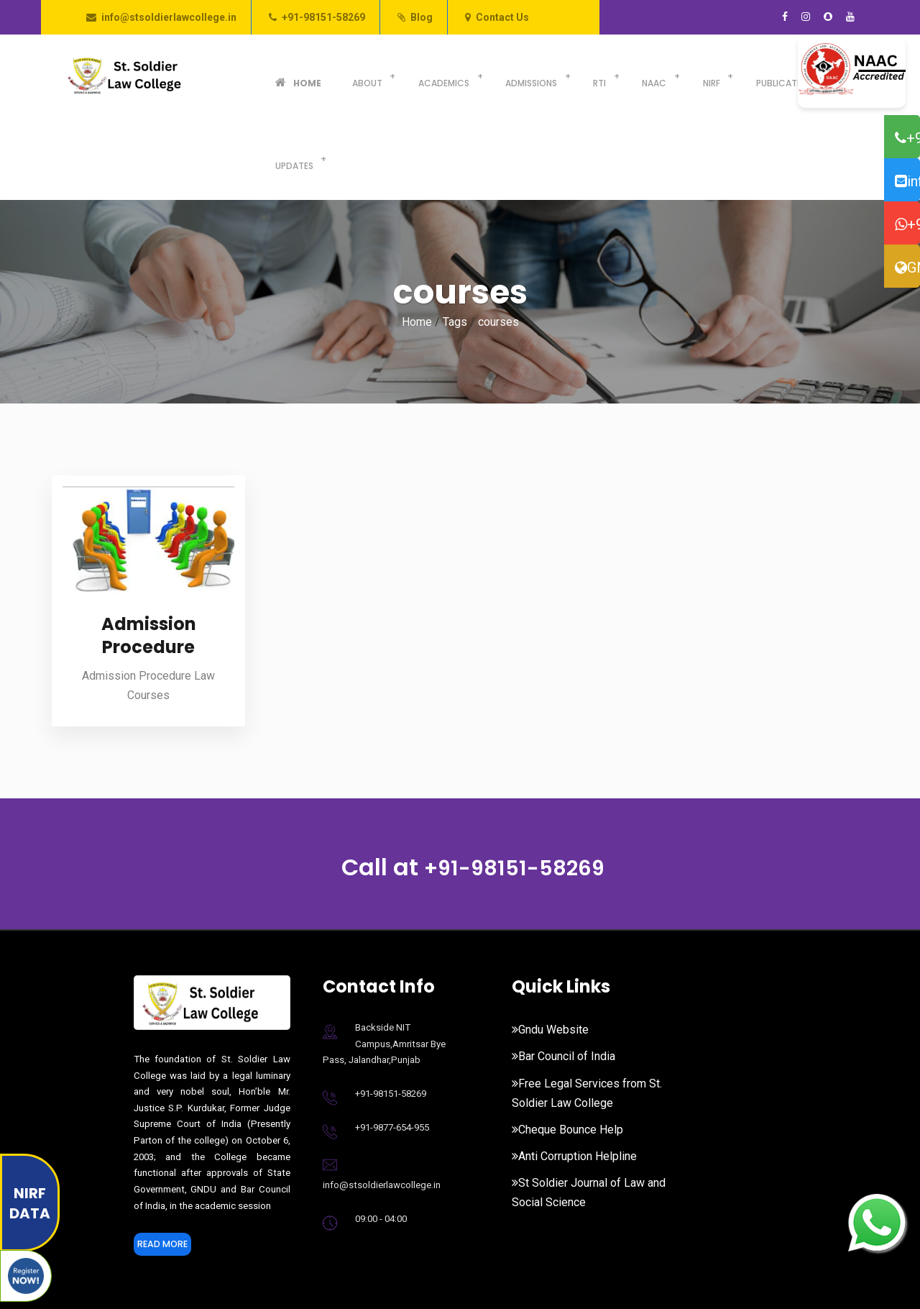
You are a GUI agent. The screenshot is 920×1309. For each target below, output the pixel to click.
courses (498, 239)
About (342, 76)
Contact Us (502, 17)
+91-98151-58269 (323, 17)
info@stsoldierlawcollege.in (168, 17)
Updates (781, 76)
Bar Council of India (563, 973)
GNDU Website (907, 267)
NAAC (591, 76)
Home (290, 75)
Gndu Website (550, 947)
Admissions (487, 76)
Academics (409, 76)
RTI (546, 76)
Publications (704, 76)
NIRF (639, 76)
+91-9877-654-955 (392, 1044)
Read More (169, 1163)
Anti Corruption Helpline (574, 1073)
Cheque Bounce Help (567, 1047)
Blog (421, 17)
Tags (455, 239)
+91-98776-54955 (907, 224)
